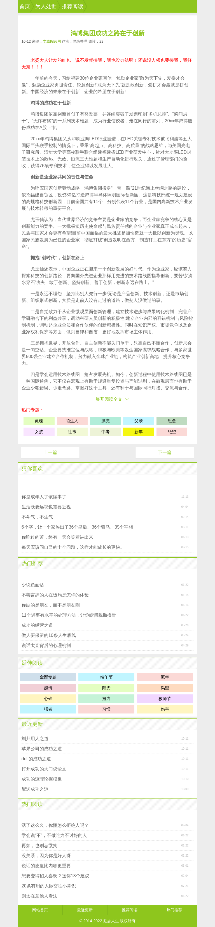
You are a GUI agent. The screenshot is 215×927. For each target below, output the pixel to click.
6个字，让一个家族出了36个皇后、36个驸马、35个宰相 (77, 527)
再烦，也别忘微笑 (39, 845)
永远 (129, 282)
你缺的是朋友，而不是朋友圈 (51, 605)
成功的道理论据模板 (42, 779)
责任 (67, 84)
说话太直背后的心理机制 (46, 645)
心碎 (48, 698)
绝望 (172, 431)
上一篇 (50, 452)
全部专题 (48, 676)
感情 (48, 687)
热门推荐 (32, 563)
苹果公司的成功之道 (42, 748)
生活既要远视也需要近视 (46, 506)
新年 (138, 431)
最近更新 (32, 724)
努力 (187, 269)
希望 (102, 91)
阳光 (106, 687)
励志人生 (111, 921)
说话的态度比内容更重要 (46, 865)
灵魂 (179, 233)
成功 (48, 102)
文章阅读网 (52, 41)
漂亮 (105, 420)
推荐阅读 (72, 6)
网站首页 (40, 910)
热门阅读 (32, 804)
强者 (48, 709)
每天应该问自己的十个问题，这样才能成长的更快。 (73, 547)
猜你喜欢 (32, 468)
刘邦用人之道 (35, 738)
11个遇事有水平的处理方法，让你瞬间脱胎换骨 (69, 615)
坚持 (76, 282)
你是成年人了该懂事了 (44, 496)
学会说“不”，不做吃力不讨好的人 (54, 835)
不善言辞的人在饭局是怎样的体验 (55, 595)
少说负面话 (33, 584)
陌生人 (72, 420)
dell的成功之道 (36, 758)
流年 (165, 676)
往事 (72, 431)
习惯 (106, 709)
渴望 (165, 687)
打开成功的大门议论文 (44, 769)
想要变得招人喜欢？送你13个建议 (55, 875)
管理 (164, 159)
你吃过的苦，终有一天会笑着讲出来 (57, 537)
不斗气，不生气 (37, 517)
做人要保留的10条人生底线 (49, 635)
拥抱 (35, 257)
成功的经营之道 (37, 625)
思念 (172, 420)
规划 (178, 194)
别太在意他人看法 (39, 896)
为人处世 (46, 6)
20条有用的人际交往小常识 (49, 886)
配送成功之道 (35, 789)
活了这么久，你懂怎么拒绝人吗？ (55, 825)
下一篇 (164, 452)
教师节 (164, 698)
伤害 (165, 709)
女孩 (39, 431)
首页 (24, 6)
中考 (105, 431)
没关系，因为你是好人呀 (46, 855)
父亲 (138, 420)
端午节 (106, 676)
